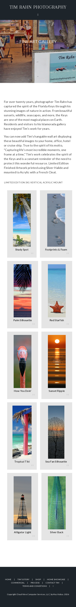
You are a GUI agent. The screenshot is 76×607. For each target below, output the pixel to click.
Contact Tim (52, 582)
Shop (38, 579)
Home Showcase (56, 579)
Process (35, 582)
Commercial (18, 582)
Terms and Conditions (34, 586)
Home (8, 579)
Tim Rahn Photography (38, 7)
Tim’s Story (23, 579)
